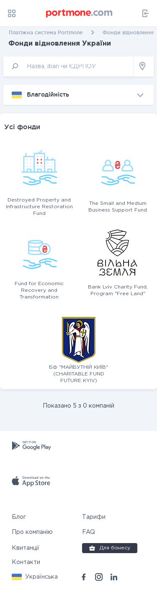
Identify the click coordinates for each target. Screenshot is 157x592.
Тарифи (94, 517)
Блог (19, 517)
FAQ (88, 532)
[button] (35, 577)
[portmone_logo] (79, 13)
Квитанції (25, 548)
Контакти (26, 562)
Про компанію (32, 532)
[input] (68, 66)
